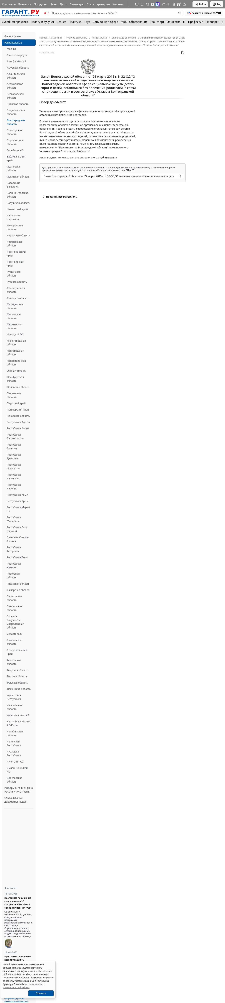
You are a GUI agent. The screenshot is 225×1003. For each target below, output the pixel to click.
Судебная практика (15, 22)
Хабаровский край (18, 715)
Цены (53, 4)
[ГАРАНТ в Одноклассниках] (174, 4)
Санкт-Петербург (17, 55)
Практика (75, 22)
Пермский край (16, 403)
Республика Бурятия (14, 446)
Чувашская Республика (14, 753)
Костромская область (14, 243)
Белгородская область (15, 95)
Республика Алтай (18, 428)
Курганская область (14, 273)
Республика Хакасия (14, 565)
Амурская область (18, 67)
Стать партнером (98, 4)
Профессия (195, 22)
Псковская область (18, 416)
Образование (138, 22)
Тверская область (17, 670)
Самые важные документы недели (15, 799)
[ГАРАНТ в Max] (158, 4)
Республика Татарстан (14, 549)
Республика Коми (17, 494)
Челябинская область (15, 733)
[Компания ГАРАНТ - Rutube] (179, 4)
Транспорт (157, 22)
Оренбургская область (15, 379)
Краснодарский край (16, 253)
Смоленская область (14, 642)
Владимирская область (16, 112)
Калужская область (18, 203)
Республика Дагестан (14, 456)
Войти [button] (200, 4)
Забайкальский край (16, 158)
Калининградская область (17, 194)
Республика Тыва (17, 557)
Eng (216, 4)
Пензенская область (14, 395)
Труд (87, 22)
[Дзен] (152, 4)
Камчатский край (17, 209)
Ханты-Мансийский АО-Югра (18, 723)
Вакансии (24, 4)
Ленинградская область (16, 290)
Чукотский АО (15, 761)
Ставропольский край (17, 652)
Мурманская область (14, 326)
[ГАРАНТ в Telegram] (163, 4)
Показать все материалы (59, 197)
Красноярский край (15, 263)
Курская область (17, 282)
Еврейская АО (15, 150)
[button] (204, 13)
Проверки (212, 22)
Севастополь (14, 634)
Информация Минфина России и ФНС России (18, 789)
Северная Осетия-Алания (18, 539)
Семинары (77, 4)
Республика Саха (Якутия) (17, 529)
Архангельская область (16, 75)
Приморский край (18, 409)
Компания (9, 4)
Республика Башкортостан (15, 436)
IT (184, 22)
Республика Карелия (14, 486)
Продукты (40, 4)
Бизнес (61, 22)
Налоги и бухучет (42, 22)
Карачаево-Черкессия (14, 217)
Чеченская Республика (14, 743)
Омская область (16, 370)
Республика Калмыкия (14, 476)
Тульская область (17, 682)
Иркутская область (18, 176)
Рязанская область (18, 583)
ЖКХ (124, 22)
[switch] (46, 13)
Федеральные (12, 36)
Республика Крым (17, 501)
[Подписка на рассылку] (137, 4)
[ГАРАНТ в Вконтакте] (147, 4)
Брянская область (17, 104)
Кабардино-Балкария (14, 184)
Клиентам (119, 4)
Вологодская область (14, 132)
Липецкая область (18, 298)
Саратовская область (14, 598)
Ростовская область (13, 575)
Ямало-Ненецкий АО (17, 769)
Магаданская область (15, 306)
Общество (174, 22)
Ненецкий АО (15, 334)
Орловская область (18, 387)
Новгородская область (15, 352)
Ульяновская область (14, 707)
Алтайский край (16, 61)
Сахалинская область (14, 608)
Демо (63, 4)
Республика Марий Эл (18, 509)
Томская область (17, 676)
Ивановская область (14, 168)
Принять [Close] (41, 993)
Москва (11, 49)
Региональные (13, 42)
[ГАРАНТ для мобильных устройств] (142, 4)
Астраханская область (15, 85)
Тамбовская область (14, 662)
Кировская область (18, 235)
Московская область (14, 316)
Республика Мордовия (14, 519)
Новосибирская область (16, 362)
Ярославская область (14, 779)
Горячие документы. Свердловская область (15, 622)
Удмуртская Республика (14, 697)
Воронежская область (15, 142)
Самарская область (18, 590)
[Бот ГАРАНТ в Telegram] (168, 4)
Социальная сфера (105, 22)
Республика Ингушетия (14, 466)
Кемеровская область (15, 227)
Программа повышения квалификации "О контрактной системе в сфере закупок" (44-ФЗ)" (17, 902)
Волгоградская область (16, 122)
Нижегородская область (16, 342)
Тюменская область (19, 689)
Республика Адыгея (18, 422)
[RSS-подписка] (184, 4)
